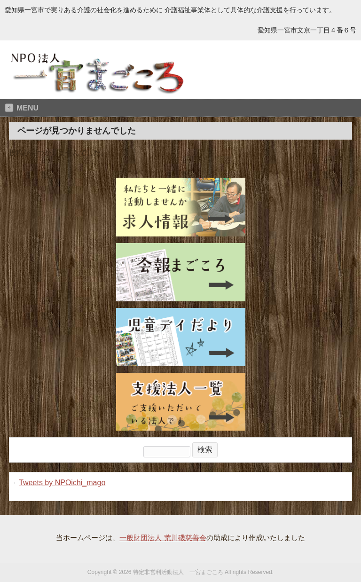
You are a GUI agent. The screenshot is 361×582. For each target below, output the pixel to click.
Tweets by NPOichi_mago (62, 483)
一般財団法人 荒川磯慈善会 (162, 538)
